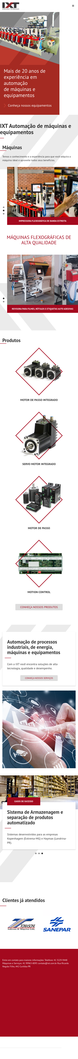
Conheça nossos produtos (39, 607)
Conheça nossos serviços (39, 678)
